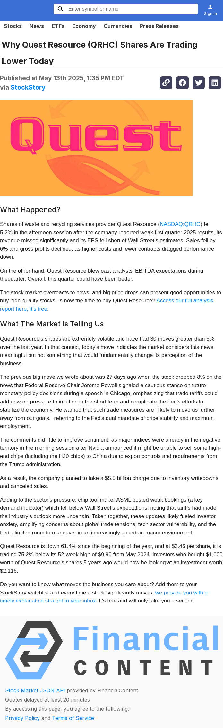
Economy (84, 26)
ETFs (58, 26)
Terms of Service (73, 718)
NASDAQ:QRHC (180, 224)
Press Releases (159, 26)
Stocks (13, 26)
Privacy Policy (22, 718)
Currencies (118, 26)
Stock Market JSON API (35, 690)
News (37, 26)
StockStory (28, 87)
